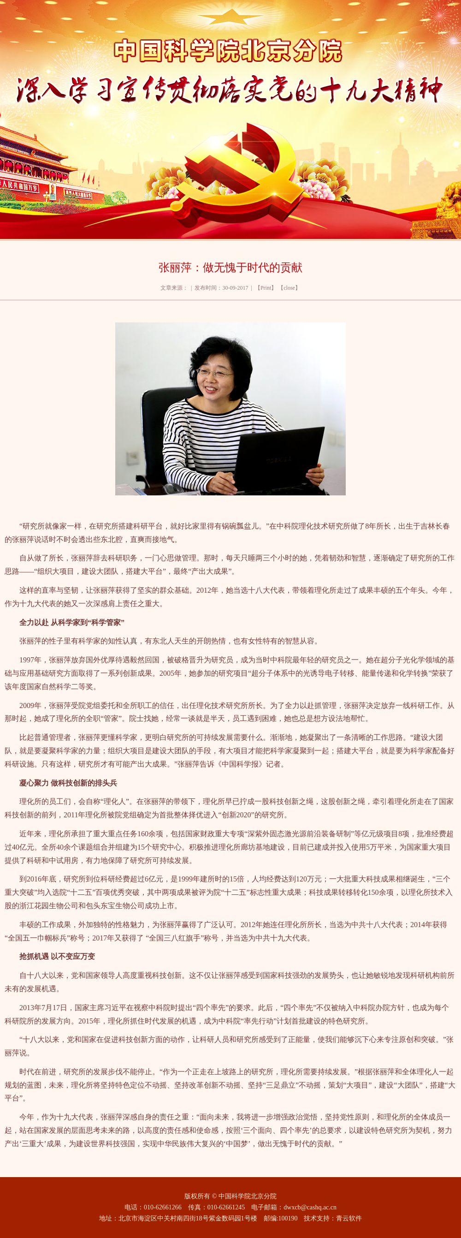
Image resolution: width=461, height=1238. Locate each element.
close (289, 288)
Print (265, 288)
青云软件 (349, 1218)
